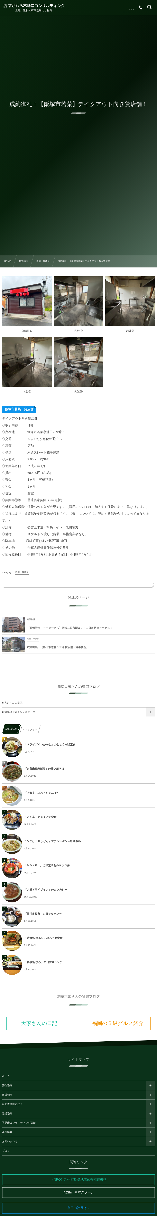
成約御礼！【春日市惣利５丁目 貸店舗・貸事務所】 (58, 650)
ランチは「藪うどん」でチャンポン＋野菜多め (52, 841)
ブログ (6, 1150)
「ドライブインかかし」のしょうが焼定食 (49, 744)
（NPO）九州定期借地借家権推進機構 (78, 1179)
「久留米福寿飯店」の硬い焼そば (44, 768)
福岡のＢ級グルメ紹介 (118, 1023)
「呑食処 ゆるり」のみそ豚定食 (43, 938)
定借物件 (7, 1113)
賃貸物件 (7, 1094)
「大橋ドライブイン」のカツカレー (45, 889)
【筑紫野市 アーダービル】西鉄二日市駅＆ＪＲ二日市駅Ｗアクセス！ (69, 630)
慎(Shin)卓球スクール (78, 1192)
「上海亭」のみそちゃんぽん (41, 792)
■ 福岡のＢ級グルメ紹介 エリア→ (22, 712)
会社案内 (7, 1132)
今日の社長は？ (78, 1208)
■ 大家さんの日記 (12, 702)
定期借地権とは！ (12, 1104)
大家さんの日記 (39, 1023)
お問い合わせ (10, 1141)
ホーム (6, 1076)
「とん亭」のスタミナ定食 (40, 817)
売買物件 (7, 1085)
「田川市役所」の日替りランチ (43, 913)
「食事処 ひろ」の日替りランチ (43, 962)
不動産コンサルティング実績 (19, 1122)
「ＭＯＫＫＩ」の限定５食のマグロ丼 (47, 865)
